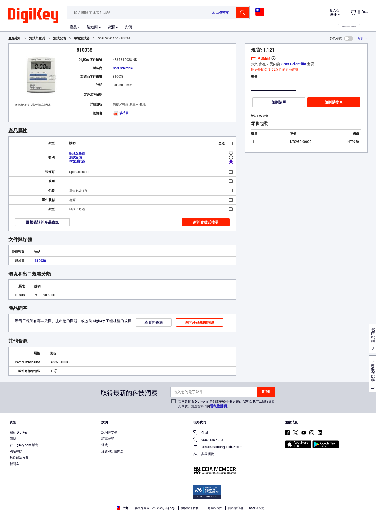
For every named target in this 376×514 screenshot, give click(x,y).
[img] (33, 15)
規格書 (121, 113)
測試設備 (59, 38)
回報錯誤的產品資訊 (42, 222)
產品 (73, 27)
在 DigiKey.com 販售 (24, 445)
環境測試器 (82, 38)
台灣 (122, 508)
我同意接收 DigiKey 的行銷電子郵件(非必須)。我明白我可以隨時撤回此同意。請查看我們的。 (226, 404)
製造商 (92, 27)
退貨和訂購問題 (112, 451)
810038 (40, 261)
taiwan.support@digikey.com (218, 447)
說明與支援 (109, 432)
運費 (104, 445)
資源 (111, 27)
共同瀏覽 (203, 454)
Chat (200, 433)
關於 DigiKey (19, 432)
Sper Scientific (123, 68)
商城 (13, 439)
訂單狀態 (107, 439)
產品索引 (14, 38)
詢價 (128, 27)
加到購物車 (333, 102)
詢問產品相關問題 (199, 322)
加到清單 (278, 102)
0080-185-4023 (208, 440)
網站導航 (16, 451)
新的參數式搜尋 (206, 222)
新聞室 (14, 464)
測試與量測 (37, 38)
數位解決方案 (19, 457)
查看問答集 (153, 322)
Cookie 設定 (257, 508)
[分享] (363, 38)
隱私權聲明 (218, 406)
